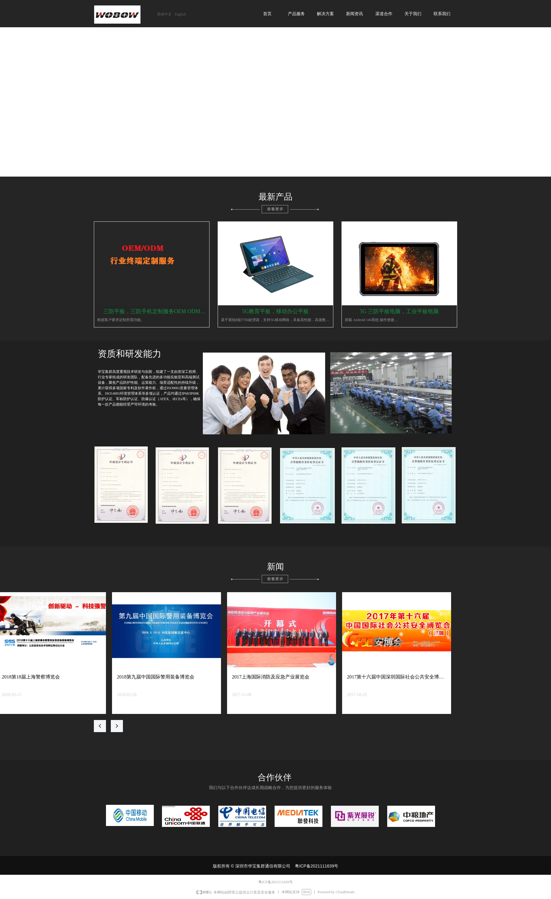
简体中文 (164, 14)
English (180, 14)
